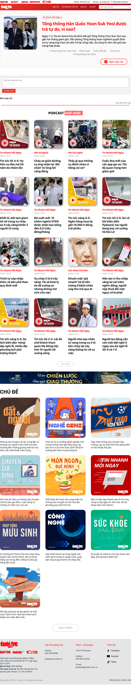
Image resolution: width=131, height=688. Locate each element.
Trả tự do (115, 51)
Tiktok (113, 662)
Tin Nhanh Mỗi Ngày (11, 152)
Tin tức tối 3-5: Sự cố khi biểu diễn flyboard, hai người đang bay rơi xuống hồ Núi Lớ (116, 225)
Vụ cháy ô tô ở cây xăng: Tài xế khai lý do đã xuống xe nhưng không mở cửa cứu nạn (46, 285)
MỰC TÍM (56, 7)
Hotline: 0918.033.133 (82, 2)
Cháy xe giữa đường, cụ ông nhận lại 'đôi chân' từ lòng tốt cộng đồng (47, 166)
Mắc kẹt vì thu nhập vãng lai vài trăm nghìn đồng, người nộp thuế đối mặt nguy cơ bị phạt (115, 285)
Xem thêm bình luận (123, 103)
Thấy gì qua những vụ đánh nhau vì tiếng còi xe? (80, 164)
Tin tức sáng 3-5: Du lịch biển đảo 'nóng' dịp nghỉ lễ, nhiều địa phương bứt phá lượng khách (13, 346)
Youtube (114, 656)
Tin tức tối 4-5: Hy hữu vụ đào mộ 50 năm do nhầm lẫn (12, 164)
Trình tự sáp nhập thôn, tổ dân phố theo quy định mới (14, 282)
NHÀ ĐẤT (84, 7)
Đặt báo (96, 2)
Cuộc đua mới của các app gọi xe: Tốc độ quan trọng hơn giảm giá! (114, 166)
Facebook (115, 650)
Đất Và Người (41, 152)
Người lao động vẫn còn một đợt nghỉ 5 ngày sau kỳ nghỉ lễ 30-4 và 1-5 (115, 344)
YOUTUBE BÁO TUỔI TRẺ (70, 7)
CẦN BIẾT (92, 7)
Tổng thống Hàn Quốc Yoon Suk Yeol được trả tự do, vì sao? (84, 26)
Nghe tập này (113, 61)
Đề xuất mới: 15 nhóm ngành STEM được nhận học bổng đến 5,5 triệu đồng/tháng (47, 225)
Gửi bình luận (9, 91)
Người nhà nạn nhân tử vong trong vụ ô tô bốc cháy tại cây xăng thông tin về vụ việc (82, 346)
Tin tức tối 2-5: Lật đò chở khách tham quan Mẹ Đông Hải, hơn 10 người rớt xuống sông (48, 346)
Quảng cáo (106, 2)
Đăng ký (125, 2)
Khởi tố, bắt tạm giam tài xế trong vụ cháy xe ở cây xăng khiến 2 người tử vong (14, 223)
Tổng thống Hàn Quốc (85, 54)
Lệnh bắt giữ (101, 51)
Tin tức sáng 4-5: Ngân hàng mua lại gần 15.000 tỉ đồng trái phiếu (80, 223)
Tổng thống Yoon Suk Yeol (63, 51)
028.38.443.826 (83, 659)
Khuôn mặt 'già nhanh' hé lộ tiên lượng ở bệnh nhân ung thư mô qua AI (80, 284)
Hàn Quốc (85, 51)
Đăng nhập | (117, 2)
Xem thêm (65, 364)
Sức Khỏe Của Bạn (78, 270)
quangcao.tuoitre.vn (54, 659)
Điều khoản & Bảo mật (120, 680)
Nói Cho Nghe (75, 152)
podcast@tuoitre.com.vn (87, 667)
